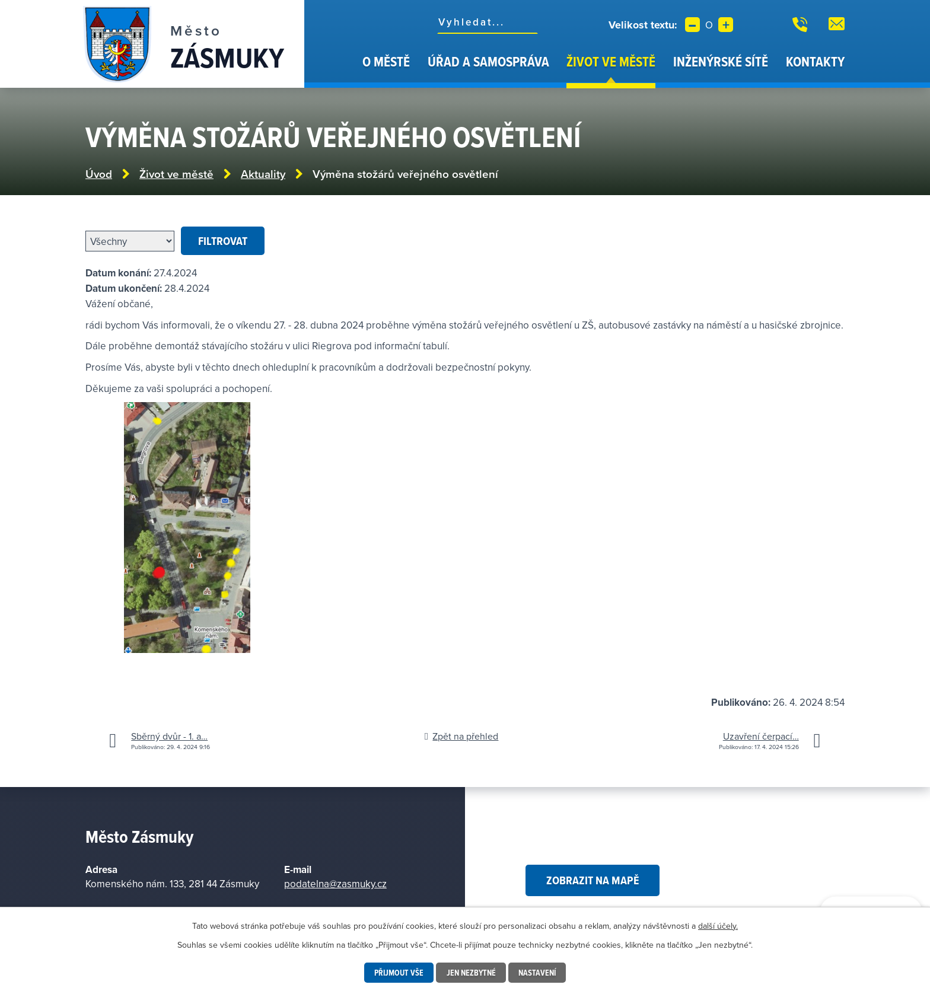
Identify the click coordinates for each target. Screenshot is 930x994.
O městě (386, 61)
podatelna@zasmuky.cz (335, 884)
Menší (692, 24)
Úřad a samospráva (488, 61)
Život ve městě (610, 61)
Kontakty (815, 61)
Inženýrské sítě (720, 61)
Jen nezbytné (471, 973)
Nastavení (537, 973)
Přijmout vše (398, 973)
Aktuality (263, 174)
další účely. (718, 926)
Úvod (338, 70)
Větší (725, 24)
